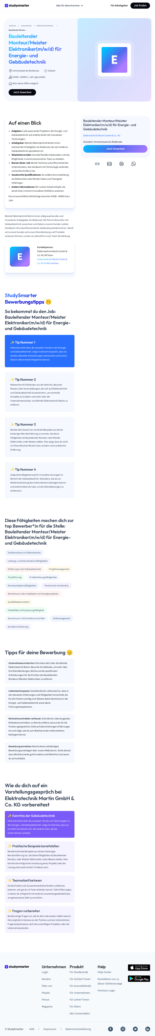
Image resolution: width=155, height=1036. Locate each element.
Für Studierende (79, 972)
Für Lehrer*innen (79, 1000)
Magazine (47, 1006)
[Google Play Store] (139, 978)
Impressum (49, 1029)
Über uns (47, 986)
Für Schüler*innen (80, 979)
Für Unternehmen (80, 993)
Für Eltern (75, 1006)
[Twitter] (135, 1029)
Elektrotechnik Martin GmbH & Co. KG (101, 135)
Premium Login (106, 990)
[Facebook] (110, 1029)
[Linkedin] (147, 1029)
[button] (97, 163)
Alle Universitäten (80, 1013)
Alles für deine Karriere (70, 5)
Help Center (104, 972)
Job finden (140, 5)
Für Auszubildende (80, 986)
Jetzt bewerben (22, 92)
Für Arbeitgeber (119, 5)
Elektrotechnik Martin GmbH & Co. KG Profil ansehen (52, 261)
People (46, 993)
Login (45, 972)
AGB (31, 1029)
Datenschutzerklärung (78, 1029)
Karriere (46, 979)
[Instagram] (122, 1029)
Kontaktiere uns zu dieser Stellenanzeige (110, 981)
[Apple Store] (139, 967)
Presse (45, 1000)
